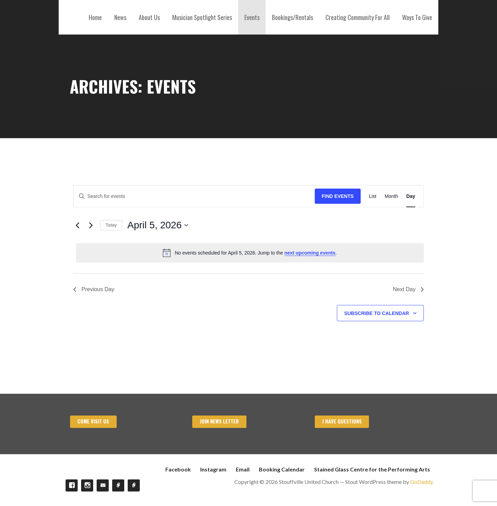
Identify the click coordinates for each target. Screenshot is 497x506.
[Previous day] (77, 225)
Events (252, 17)
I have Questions (342, 421)
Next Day (408, 289)
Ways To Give (417, 17)
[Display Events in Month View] (391, 196)
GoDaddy (421, 481)
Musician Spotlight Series (202, 17)
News (120, 17)
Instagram (213, 469)
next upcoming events (309, 253)
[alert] (250, 252)
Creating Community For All (357, 17)
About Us (149, 17)
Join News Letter (219, 421)
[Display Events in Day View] (410, 196)
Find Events (338, 196)
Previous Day (93, 289)
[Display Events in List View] (373, 196)
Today (111, 225)
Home (95, 17)
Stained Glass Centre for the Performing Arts (372, 469)
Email (243, 469)
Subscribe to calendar (376, 313)
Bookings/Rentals (292, 17)
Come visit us (93, 421)
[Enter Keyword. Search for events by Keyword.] (194, 196)
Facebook (178, 469)
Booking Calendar (282, 469)
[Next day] (91, 225)
